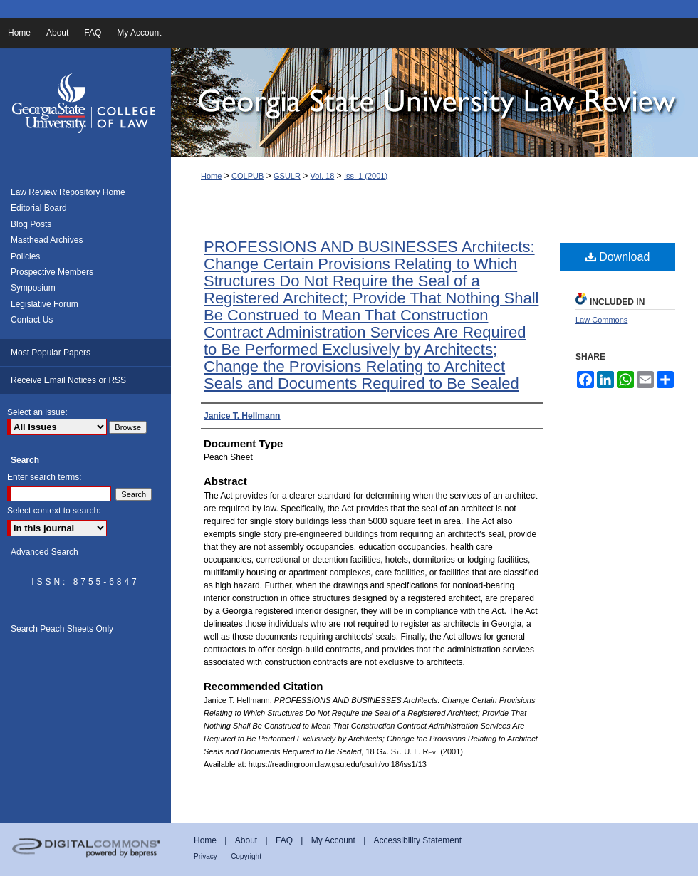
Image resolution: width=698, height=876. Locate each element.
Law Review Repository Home (68, 192)
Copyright (246, 856)
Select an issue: (37, 412)
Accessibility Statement (418, 840)
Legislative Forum (44, 304)
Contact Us (32, 320)
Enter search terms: (44, 477)
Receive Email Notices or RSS (68, 380)
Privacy (205, 856)
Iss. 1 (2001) (365, 176)
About (246, 840)
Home (211, 176)
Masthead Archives (47, 240)
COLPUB (247, 176)
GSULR (287, 176)
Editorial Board (39, 208)
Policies (25, 256)
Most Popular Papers (50, 353)
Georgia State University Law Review (434, 102)
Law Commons (601, 320)
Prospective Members (52, 272)
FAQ (284, 840)
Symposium (33, 288)
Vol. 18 (323, 176)
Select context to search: (53, 511)
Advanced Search (44, 552)
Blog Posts (31, 224)
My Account (333, 840)
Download (617, 257)
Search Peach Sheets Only (62, 629)
